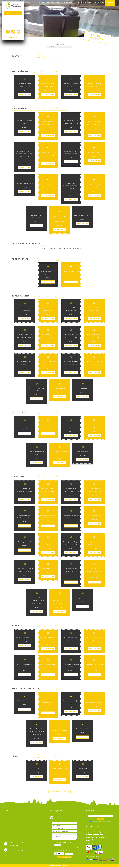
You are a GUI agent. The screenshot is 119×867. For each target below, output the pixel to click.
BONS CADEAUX (13, 37)
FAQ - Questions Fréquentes (95, 832)
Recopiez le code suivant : (64, 850)
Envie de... (56, 3)
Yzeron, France (13, 22)
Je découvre (43, 3)
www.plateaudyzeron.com (57, 865)
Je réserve (99, 3)
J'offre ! (110, 3)
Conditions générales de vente (96, 837)
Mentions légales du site (94, 834)
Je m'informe (68, 3)
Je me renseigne (84, 3)
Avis (89, 840)
